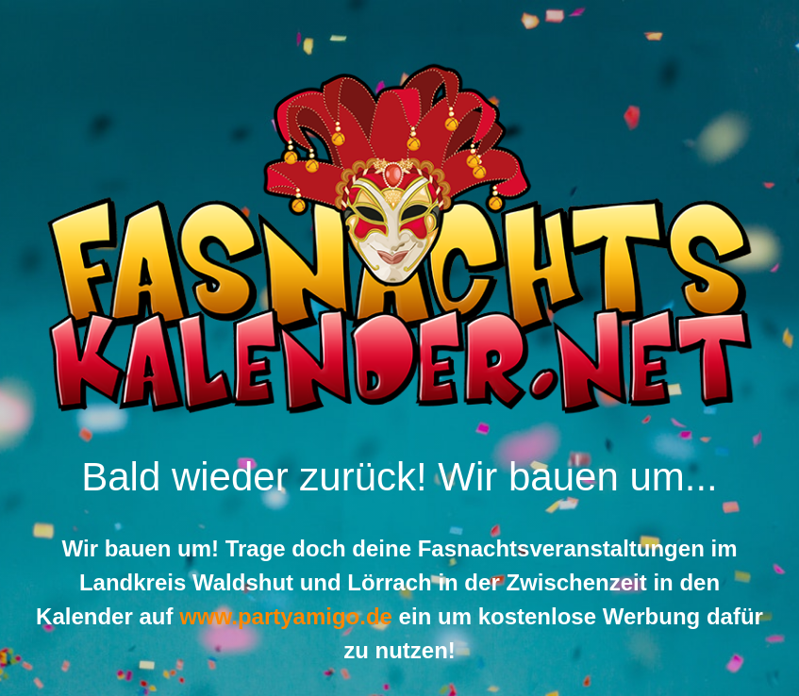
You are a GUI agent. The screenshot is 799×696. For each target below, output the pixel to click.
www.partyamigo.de (285, 616)
